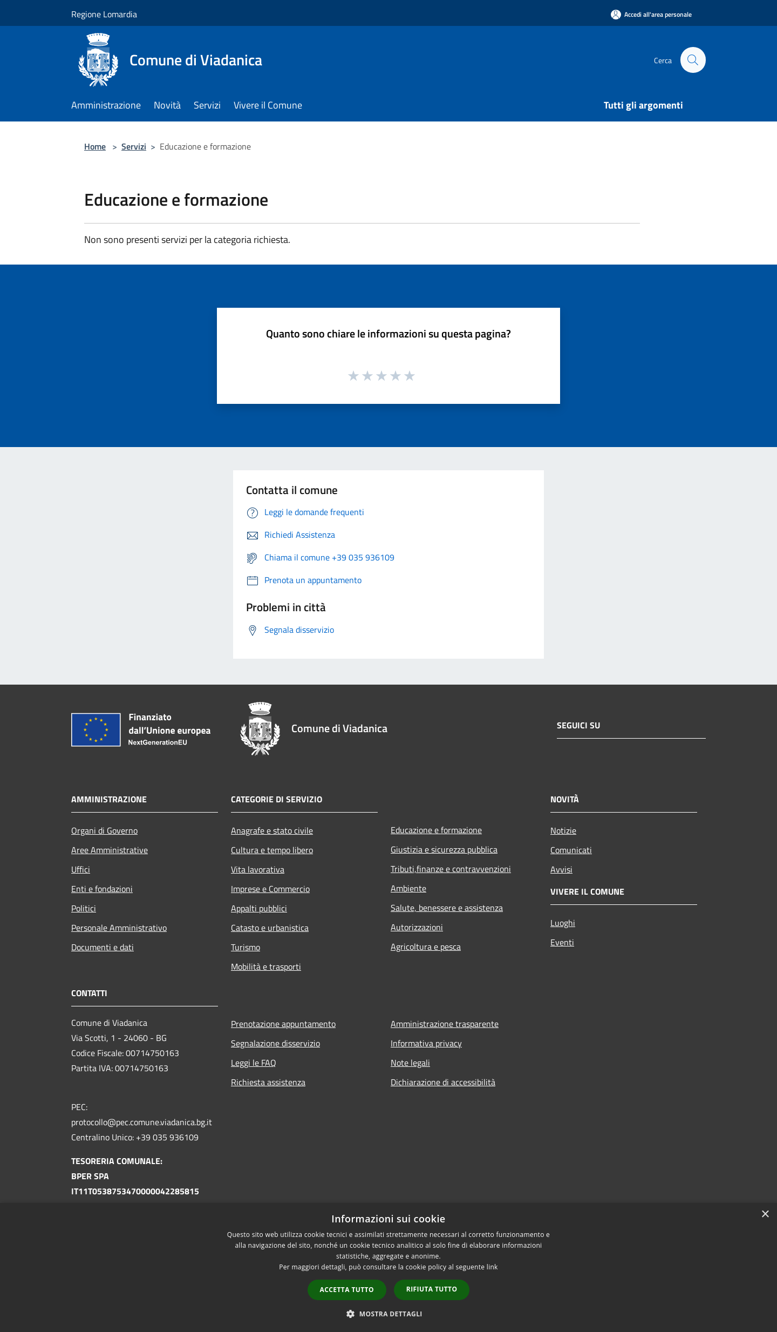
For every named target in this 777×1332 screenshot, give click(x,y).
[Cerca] (693, 60)
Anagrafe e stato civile (272, 830)
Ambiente (408, 888)
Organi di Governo (104, 830)
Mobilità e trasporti (266, 966)
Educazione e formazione (436, 829)
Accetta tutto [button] (347, 1289)
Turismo (245, 947)
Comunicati (571, 849)
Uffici (80, 869)
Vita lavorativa (257, 869)
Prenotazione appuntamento (283, 1023)
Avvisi (561, 869)
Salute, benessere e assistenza (447, 907)
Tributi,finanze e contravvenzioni (451, 868)
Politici (83, 908)
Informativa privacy (426, 1043)
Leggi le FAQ (253, 1062)
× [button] (765, 1215)
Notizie (563, 830)
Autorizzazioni (417, 927)
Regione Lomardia (104, 14)
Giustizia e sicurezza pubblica (444, 849)
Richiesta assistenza (268, 1082)
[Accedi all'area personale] (651, 14)
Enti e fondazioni (102, 888)
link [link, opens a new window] (492, 1267)
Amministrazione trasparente (445, 1023)
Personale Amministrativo (119, 927)
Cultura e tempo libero (272, 849)
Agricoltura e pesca (426, 946)
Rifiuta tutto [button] (432, 1289)
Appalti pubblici (259, 908)
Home (95, 146)
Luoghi (562, 922)
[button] (388, 1313)
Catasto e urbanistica (270, 927)
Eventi (562, 942)
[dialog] (388, 1267)
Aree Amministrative (109, 849)
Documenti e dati (102, 947)
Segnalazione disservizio (275, 1043)
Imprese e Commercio (270, 888)
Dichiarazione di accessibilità (443, 1082)
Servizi (133, 146)
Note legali (410, 1062)
